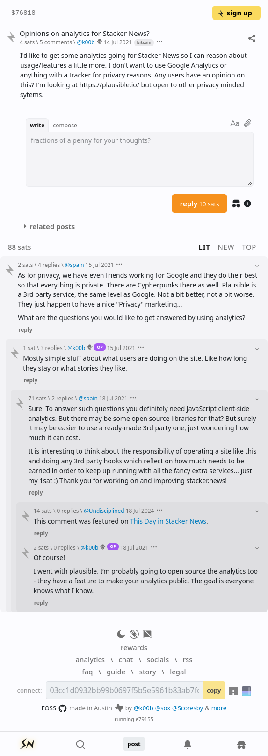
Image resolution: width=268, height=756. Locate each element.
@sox (162, 708)
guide (116, 671)
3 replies (52, 347)
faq (87, 671)
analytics (90, 659)
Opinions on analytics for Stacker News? (85, 33)
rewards (134, 647)
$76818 (23, 13)
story (147, 671)
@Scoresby (187, 708)
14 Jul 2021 (118, 42)
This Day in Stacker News (168, 521)
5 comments (56, 42)
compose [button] (65, 125)
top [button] (249, 247)
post (134, 744)
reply (199, 203)
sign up (234, 12)
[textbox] (139, 159)
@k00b (143, 708)
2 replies (62, 398)
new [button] (226, 247)
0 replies (68, 510)
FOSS (54, 708)
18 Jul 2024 (140, 510)
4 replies (49, 264)
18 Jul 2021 (113, 398)
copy (214, 690)
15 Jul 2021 (100, 264)
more (219, 708)
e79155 (144, 718)
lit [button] (204, 247)
